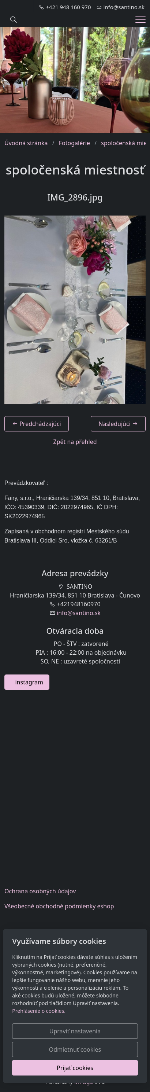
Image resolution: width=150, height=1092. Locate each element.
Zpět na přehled (75, 442)
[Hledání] (13, 19)
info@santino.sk (79, 613)
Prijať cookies (75, 1068)
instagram (27, 682)
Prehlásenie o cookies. (38, 1010)
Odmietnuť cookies (75, 1049)
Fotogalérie (74, 143)
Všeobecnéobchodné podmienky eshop (59, 906)
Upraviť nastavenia (75, 1031)
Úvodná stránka (26, 143)
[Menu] (140, 19)
